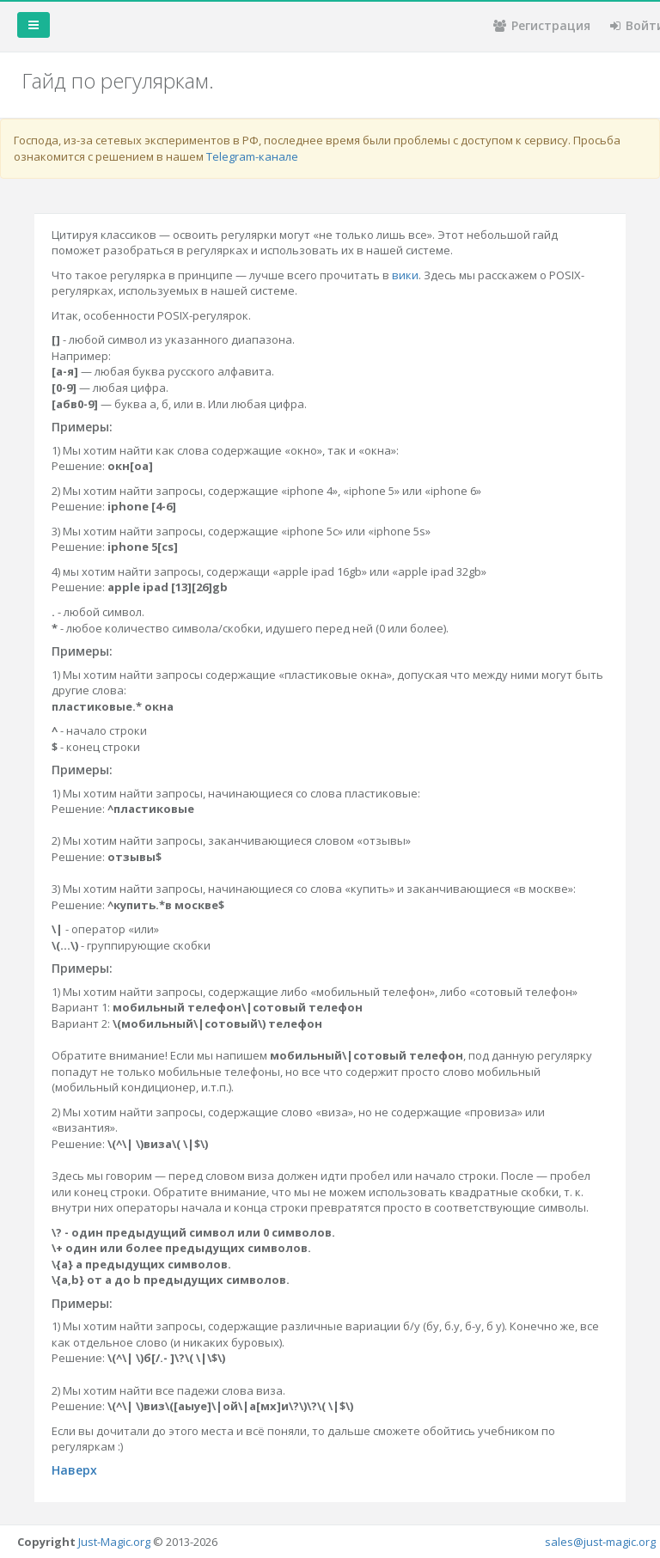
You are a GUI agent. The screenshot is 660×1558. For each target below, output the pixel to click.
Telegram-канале (252, 156)
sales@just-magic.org (600, 1541)
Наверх (74, 1470)
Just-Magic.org (114, 1541)
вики (405, 275)
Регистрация (541, 25)
